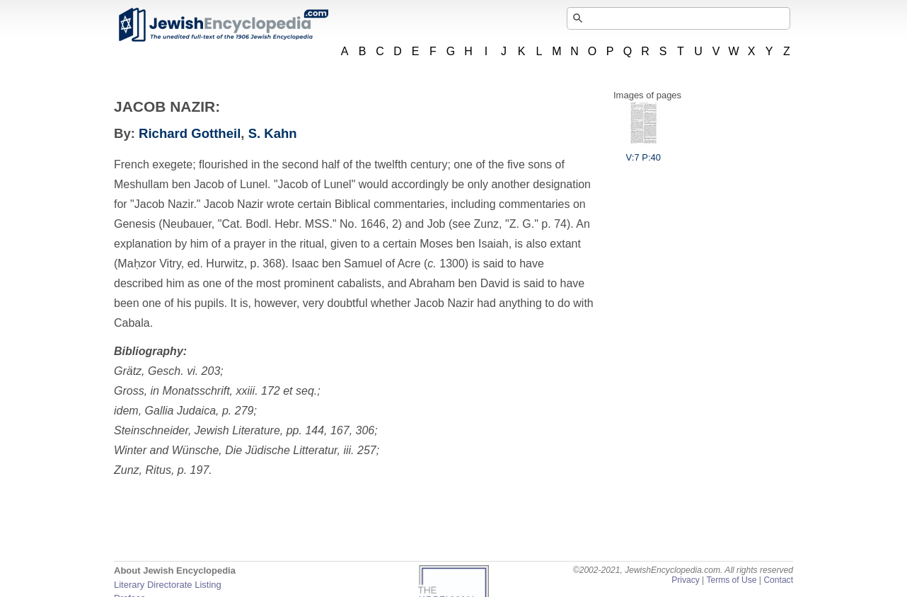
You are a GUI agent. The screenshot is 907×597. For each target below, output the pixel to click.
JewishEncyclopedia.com (222, 24)
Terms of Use (731, 580)
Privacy (685, 580)
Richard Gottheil (190, 133)
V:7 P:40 (643, 152)
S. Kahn (272, 133)
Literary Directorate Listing (167, 584)
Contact (778, 580)
